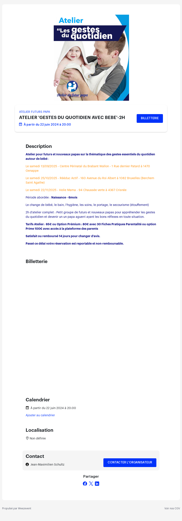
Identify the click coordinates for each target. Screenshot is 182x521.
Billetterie (150, 118)
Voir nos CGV (172, 508)
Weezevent (24, 508)
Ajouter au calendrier (40, 415)
